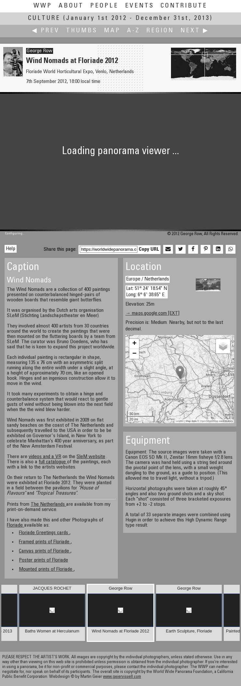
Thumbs (81, 31)
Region (160, 31)
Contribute (184, 6)
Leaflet (180, 421)
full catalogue (53, 462)
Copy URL (149, 249)
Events (139, 6)
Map (112, 31)
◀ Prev (46, 31)
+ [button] (134, 344)
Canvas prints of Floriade (44, 551)
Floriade (15, 525)
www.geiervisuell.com (122, 677)
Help (10, 248)
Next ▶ (194, 31)
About (71, 6)
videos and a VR (45, 456)
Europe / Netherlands (147, 279)
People (104, 6)
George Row (39, 51)
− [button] (134, 354)
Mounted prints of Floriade (46, 569)
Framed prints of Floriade (45, 542)
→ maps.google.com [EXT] (152, 313)
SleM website (91, 456)
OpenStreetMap (209, 421)
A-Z (133, 31)
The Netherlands (48, 504)
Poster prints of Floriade (43, 560)
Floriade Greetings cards (44, 532)
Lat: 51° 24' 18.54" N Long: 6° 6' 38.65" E (146, 291)
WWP (43, 6)
